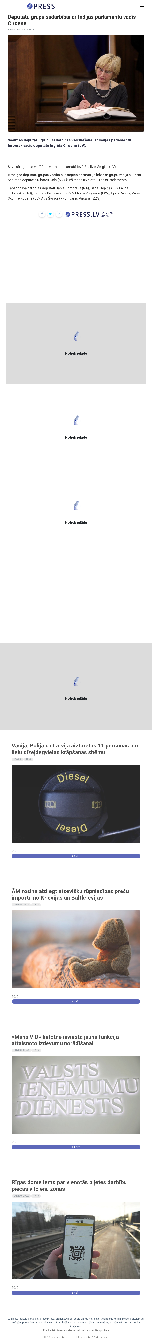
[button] (141, 6)
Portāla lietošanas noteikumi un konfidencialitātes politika (76, 1330)
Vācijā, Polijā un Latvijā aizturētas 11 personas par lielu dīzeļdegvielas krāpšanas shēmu (75, 749)
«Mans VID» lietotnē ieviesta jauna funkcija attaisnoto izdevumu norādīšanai (65, 1040)
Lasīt (76, 856)
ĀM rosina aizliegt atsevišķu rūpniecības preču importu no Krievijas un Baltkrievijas (70, 894)
